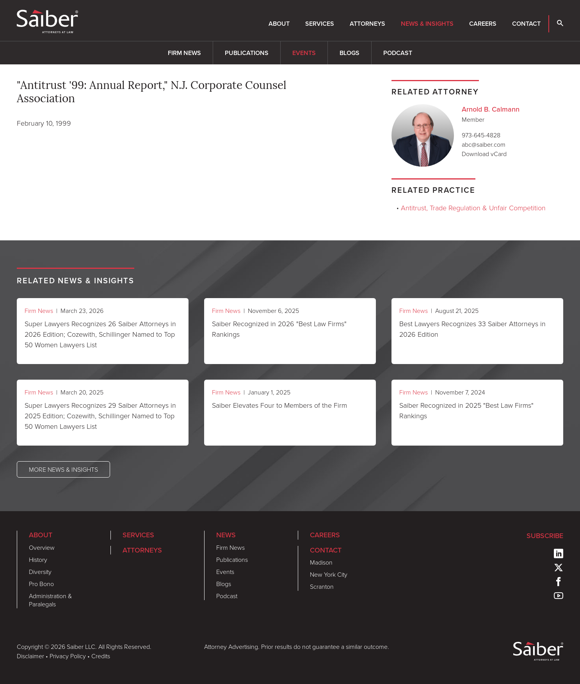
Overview (42, 547)
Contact (526, 23)
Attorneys (367, 23)
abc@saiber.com (483, 144)
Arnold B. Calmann (491, 109)
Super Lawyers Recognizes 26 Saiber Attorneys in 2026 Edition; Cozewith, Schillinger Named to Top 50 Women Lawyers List (100, 334)
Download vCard (484, 153)
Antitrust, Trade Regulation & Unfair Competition (473, 207)
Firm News (184, 52)
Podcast (397, 52)
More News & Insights (63, 469)
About (279, 23)
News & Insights (427, 23)
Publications (247, 52)
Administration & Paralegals (50, 600)
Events (304, 52)
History (38, 559)
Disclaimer (30, 656)
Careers (482, 23)
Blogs (349, 52)
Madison (321, 562)
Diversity (40, 571)
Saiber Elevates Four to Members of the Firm (279, 405)
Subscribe (545, 536)
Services (319, 23)
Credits (100, 656)
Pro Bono (41, 583)
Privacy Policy (68, 656)
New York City (328, 574)
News (226, 535)
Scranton (322, 586)
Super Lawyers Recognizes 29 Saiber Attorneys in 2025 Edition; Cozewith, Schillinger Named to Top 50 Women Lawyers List (100, 415)
